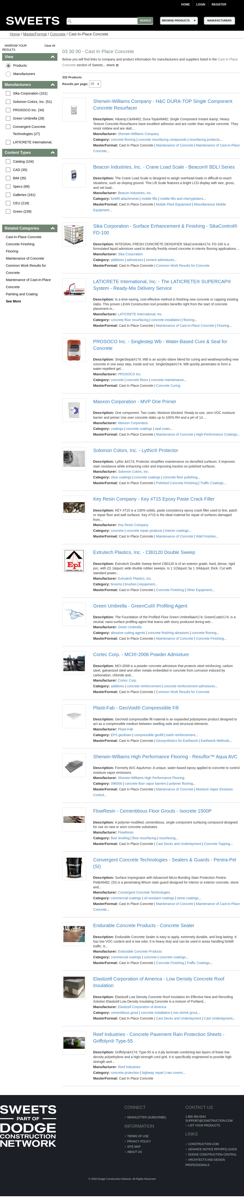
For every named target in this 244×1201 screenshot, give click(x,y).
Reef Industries (129, 1067)
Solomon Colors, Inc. (133, 471)
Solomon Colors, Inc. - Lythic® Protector (135, 450)
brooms (116, 584)
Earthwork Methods (215, 741)
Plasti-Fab (125, 729)
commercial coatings (126, 898)
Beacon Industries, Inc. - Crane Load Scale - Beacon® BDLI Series (164, 167)
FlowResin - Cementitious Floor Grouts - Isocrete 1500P (152, 811)
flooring (188, 320)
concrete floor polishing (180, 477)
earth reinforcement (180, 735)
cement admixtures (160, 260)
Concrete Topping (217, 844)
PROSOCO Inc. (129, 374)
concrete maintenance (167, 380)
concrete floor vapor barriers (146, 783)
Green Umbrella (130, 627)
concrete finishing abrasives (168, 633)
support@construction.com (209, 1120)
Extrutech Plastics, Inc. (135, 578)
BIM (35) (19, 178)
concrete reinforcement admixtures (189, 686)
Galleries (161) (24, 195)
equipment (147, 584)
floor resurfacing (144, 838)
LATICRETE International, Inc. (140, 314)
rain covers (174, 1073)
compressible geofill (148, 735)
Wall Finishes (206, 536)
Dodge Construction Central (212, 1154)
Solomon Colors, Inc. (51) (32, 102)
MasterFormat (35, 34)
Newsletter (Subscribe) (146, 1117)
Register (219, 4)
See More (13, 301)
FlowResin (125, 832)
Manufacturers (24, 74)
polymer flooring (181, 783)
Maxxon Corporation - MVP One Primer (134, 401)
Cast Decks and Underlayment (178, 844)
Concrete (58, 34)
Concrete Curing (168, 385)
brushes (131, 584)
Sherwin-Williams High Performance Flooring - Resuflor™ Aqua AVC (165, 756)
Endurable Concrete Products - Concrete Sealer (143, 925)
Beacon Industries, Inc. (135, 193)
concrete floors (137, 380)
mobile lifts (149, 199)
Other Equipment (199, 590)
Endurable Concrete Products (140, 951)
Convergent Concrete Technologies (144, 892)
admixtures (135, 260)
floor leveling (120, 838)
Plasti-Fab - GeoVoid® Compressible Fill (135, 707)
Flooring (12, 251)
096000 (116, 783)
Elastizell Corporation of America (142, 1007)
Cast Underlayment (218, 1018)
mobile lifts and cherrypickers (181, 199)
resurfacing (167, 838)
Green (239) (22, 211)
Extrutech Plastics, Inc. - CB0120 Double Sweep (144, 552)
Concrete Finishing (20, 244)
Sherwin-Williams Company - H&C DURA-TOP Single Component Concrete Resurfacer (162, 105)
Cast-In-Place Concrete (24, 237)
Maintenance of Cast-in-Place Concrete (28, 283)
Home (185, 4)
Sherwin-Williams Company (138, 134)
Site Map (134, 1146)
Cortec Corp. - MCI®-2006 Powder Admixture (141, 654)
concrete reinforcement (144, 686)
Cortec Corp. (127, 680)
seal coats (162, 429)
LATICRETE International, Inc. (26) (33, 145)
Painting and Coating (22, 294)
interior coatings (177, 531)
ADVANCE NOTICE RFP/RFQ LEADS (212, 1149)
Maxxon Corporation (133, 423)
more (111, 65)
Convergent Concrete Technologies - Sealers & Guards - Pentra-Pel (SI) (164, 863)
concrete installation (166, 320)
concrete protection (125, 1073)
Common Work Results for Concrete (26, 269)
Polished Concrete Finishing (177, 483)
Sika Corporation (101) (30, 93)
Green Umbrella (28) (28, 118)
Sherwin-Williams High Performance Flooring (151, 778)
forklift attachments (125, 199)
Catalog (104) (23, 161)
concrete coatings (139, 429)
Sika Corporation (130, 254)
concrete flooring (123, 139)
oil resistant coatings (159, 898)
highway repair (153, 1073)
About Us (134, 1152)
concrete (117, 380)
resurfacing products (204, 139)
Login (200, 4)
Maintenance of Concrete (25, 258)
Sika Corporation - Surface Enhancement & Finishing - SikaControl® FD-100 (165, 229)
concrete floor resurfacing (129, 320)
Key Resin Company (133, 525)
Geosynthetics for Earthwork (177, 741)
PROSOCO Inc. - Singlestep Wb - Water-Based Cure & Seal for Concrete (160, 345)
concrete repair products (145, 531)
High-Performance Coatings (216, 434)
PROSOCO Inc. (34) (28, 110)
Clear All (50, 45)
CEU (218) (21, 203)
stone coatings (187, 898)
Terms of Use (138, 1136)
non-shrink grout (185, 1013)
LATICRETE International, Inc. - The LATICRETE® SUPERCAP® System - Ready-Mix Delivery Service (162, 285)
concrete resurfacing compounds (162, 139)
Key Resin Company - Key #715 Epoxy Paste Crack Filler (153, 499)
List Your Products (204, 1125)
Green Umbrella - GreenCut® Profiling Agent (140, 605)
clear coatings (121, 477)
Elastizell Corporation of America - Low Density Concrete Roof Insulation (158, 982)
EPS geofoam (121, 735)
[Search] (111, 21)
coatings (117, 429)
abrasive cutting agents (128, 633)
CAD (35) (20, 170)
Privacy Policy (139, 1141)
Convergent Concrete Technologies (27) (30, 130)
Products (20, 65)
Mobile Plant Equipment (173, 204)
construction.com (203, 1144)
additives (117, 260)
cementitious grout (124, 1013)
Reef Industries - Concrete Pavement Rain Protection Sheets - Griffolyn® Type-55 (158, 1038)
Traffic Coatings (212, 483)
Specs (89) (21, 186)
